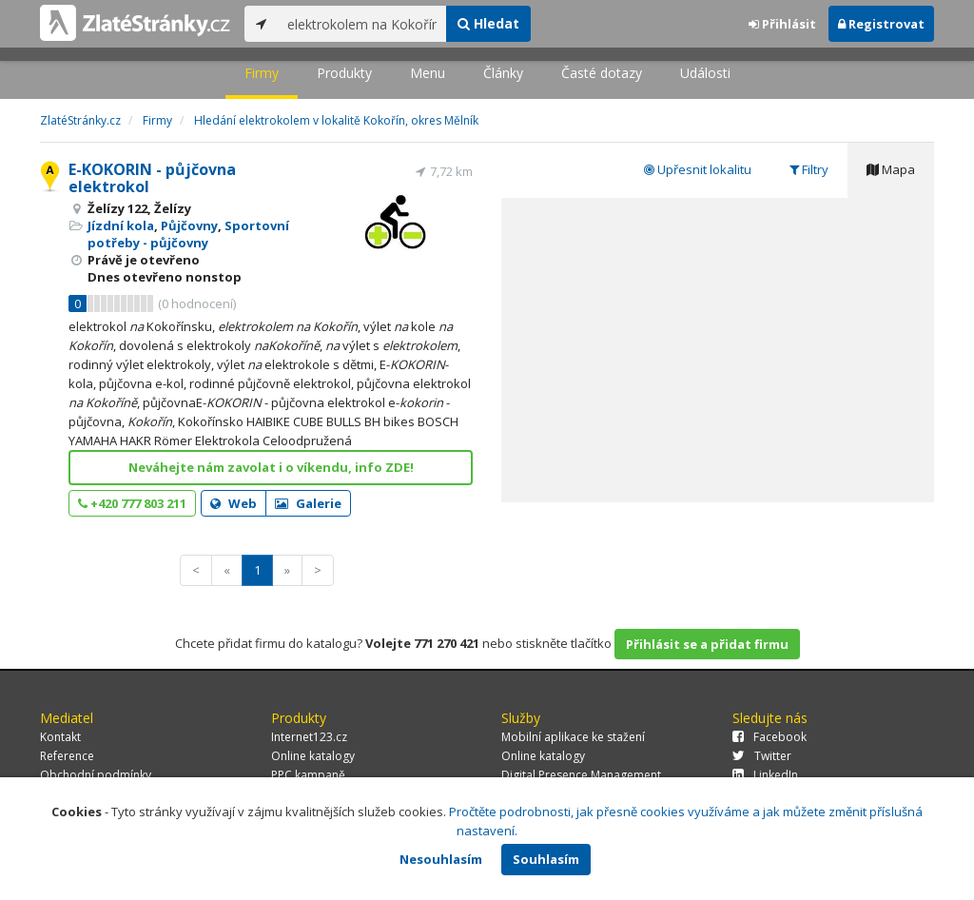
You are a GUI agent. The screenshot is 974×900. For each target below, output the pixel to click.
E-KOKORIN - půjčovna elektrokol (152, 178)
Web (233, 503)
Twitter (761, 756)
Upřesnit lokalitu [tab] (697, 169)
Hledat (488, 23)
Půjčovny (189, 225)
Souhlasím (546, 859)
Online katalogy (313, 756)
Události (705, 73)
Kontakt (60, 737)
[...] (362, 24)
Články (503, 73)
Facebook (769, 737)
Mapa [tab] (891, 169)
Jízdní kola (121, 225)
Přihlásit (782, 23)
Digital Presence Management (581, 775)
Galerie (308, 503)
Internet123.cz (309, 737)
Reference (67, 756)
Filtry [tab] (808, 169)
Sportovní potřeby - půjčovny (188, 234)
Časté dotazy (601, 73)
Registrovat (881, 23)
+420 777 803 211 (132, 503)
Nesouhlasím (440, 859)
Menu (427, 73)
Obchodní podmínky (95, 775)
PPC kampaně (308, 775)
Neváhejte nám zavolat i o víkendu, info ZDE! (271, 467)
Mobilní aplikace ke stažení (573, 737)
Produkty (344, 73)
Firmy (261, 73)
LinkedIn (765, 775)
